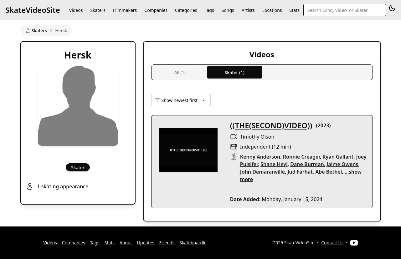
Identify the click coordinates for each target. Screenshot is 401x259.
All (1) (180, 72)
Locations (272, 10)
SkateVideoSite (32, 10)
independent (255, 146)
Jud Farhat (300, 171)
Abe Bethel (328, 171)
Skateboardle (193, 243)
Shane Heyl (274, 164)
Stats (295, 10)
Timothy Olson (257, 136)
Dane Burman (307, 164)
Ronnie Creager (301, 156)
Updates (145, 243)
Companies (155, 10)
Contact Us (332, 243)
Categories (186, 10)
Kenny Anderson (260, 156)
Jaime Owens (342, 164)
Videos (76, 10)
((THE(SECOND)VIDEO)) (271, 125)
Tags (209, 10)
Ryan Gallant (337, 156)
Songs (228, 10)
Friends (167, 243)
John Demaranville (262, 171)
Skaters (97, 10)
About (126, 243)
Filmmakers (125, 10)
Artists (248, 10)
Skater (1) (234, 72)
